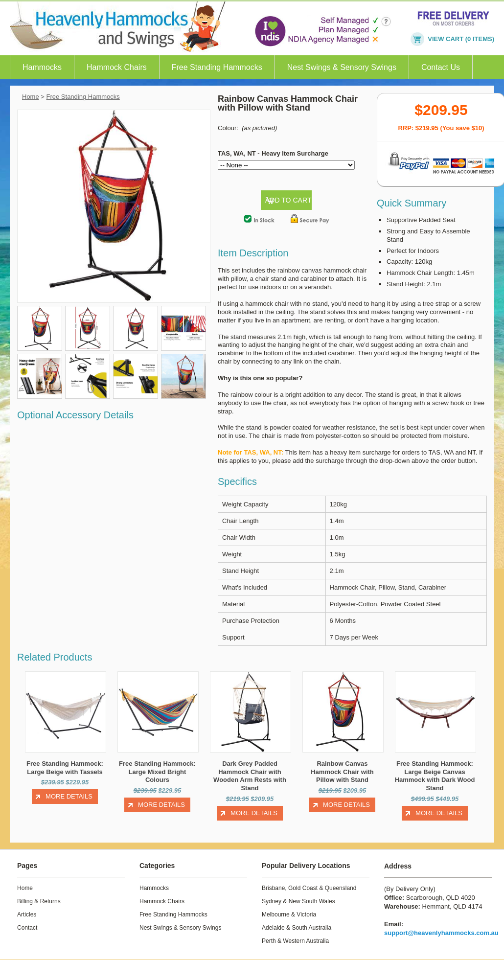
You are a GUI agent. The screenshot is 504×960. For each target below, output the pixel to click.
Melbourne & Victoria (289, 914)
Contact (27, 927)
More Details (69, 796)
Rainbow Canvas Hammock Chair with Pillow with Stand (342, 772)
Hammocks (42, 67)
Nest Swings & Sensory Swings (341, 67)
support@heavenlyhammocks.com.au (441, 933)
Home (30, 96)
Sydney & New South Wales (298, 901)
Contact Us (440, 67)
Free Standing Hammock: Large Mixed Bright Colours (157, 772)
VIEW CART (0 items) (461, 39)
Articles (26, 914)
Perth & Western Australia (295, 940)
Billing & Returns (39, 901)
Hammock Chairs (117, 67)
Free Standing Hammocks (217, 67)
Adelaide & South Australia (296, 927)
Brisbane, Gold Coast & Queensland (309, 888)
